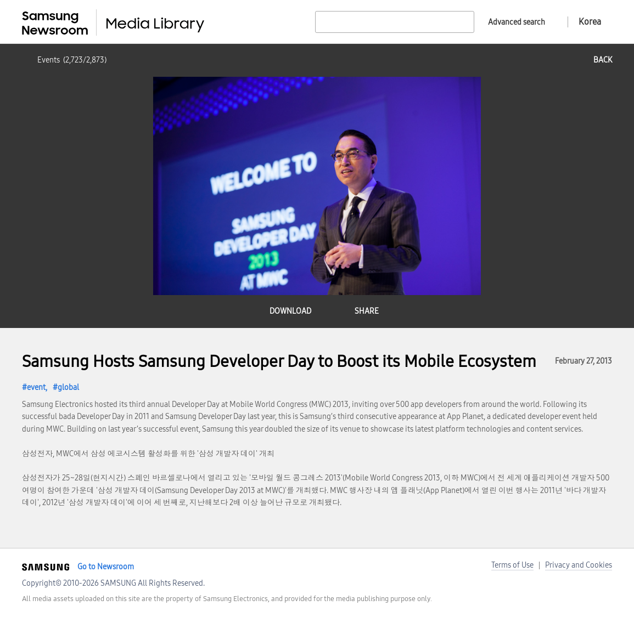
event (36, 387)
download (290, 311)
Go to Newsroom (105, 566)
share (367, 311)
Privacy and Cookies (578, 565)
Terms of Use (512, 565)
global (68, 387)
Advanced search (516, 22)
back (602, 60)
